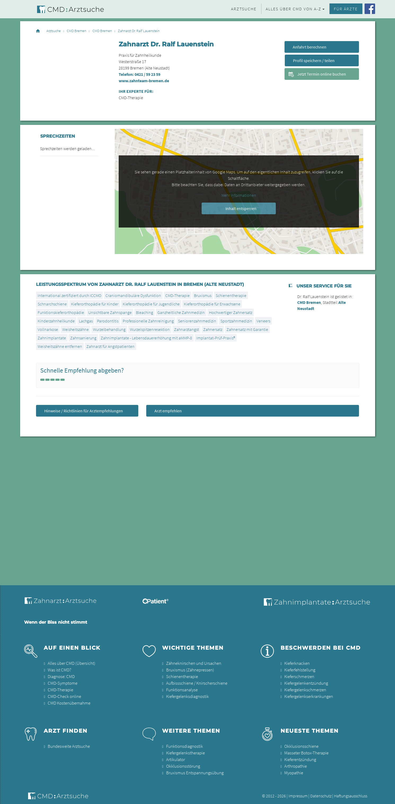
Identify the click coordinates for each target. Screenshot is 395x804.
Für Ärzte (346, 8)
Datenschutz (320, 792)
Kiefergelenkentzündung (305, 682)
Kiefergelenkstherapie (185, 751)
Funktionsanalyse (181, 689)
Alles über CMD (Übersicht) (70, 663)
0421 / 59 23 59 (147, 74)
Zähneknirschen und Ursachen (192, 663)
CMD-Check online (63, 695)
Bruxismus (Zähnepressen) (188, 669)
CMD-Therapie (60, 689)
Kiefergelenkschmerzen (304, 689)
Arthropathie (295, 763)
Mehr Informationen (238, 195)
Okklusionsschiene (300, 744)
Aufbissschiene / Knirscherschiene (195, 682)
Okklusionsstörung (182, 763)
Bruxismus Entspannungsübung (193, 770)
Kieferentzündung (299, 757)
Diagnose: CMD (61, 676)
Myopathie (293, 770)
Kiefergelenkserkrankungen (308, 695)
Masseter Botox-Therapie (305, 751)
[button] (385, 796)
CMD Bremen (76, 31)
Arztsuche (243, 8)
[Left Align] (42, 380)
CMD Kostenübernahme (68, 701)
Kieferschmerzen (298, 676)
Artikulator (175, 757)
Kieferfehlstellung (299, 669)
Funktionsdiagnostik (184, 744)
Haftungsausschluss (350, 792)
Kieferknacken (296, 663)
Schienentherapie (181, 676)
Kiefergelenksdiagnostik (187, 695)
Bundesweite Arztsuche (67, 744)
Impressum (298, 792)
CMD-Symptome (62, 682)
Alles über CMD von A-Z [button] (293, 8)
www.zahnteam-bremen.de (144, 80)
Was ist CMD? (59, 669)
